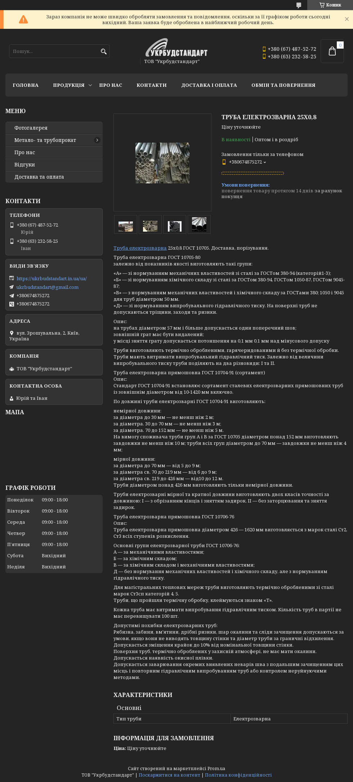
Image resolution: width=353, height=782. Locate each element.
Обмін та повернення (283, 85)
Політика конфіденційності (238, 775)
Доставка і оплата (209, 85)
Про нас (110, 85)
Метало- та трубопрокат (45, 140)
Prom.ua (216, 768)
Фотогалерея (31, 128)
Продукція (69, 85)
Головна (26, 85)
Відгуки (24, 164)
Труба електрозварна (140, 248)
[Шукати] (103, 51)
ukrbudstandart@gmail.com (47, 287)
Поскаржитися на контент (169, 775)
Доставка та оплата (39, 177)
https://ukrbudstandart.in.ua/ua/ (52, 278)
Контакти (152, 85)
